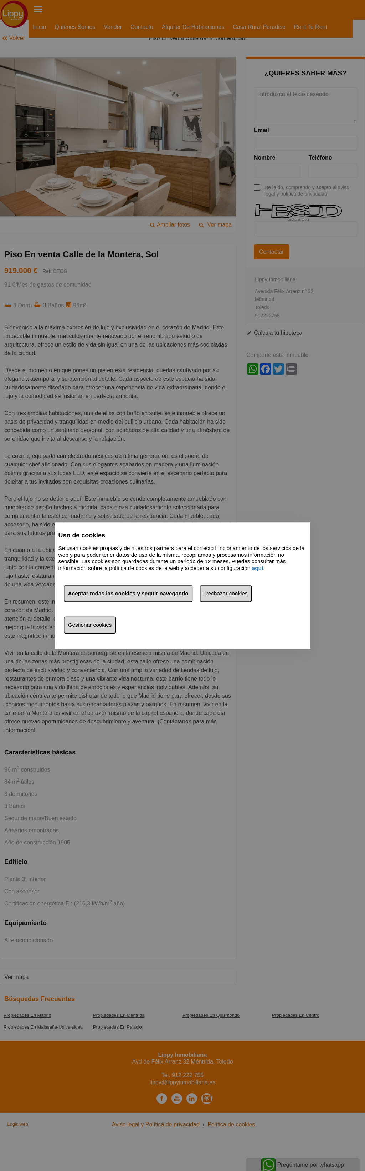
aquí (257, 568)
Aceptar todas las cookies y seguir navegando (128, 593)
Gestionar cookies (90, 625)
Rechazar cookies (226, 593)
